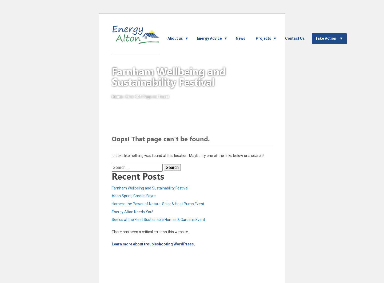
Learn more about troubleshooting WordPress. (153, 244)
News (240, 38)
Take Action (325, 38)
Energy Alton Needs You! (132, 212)
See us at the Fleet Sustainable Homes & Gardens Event (158, 219)
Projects (263, 38)
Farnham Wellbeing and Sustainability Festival (150, 188)
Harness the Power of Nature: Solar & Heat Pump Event (158, 204)
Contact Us (295, 38)
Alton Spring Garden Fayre (134, 196)
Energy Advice (209, 38)
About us (175, 38)
